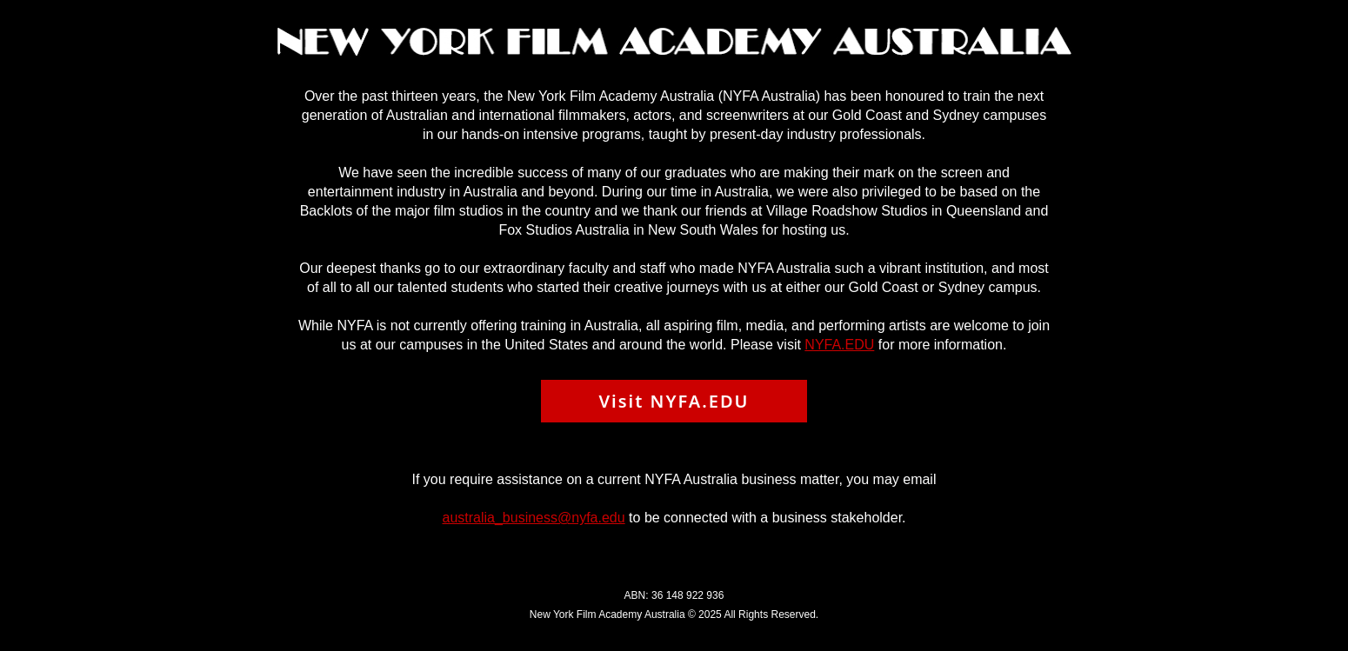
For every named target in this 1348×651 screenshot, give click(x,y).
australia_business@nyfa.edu (533, 517)
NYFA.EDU (839, 344)
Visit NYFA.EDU (673, 401)
